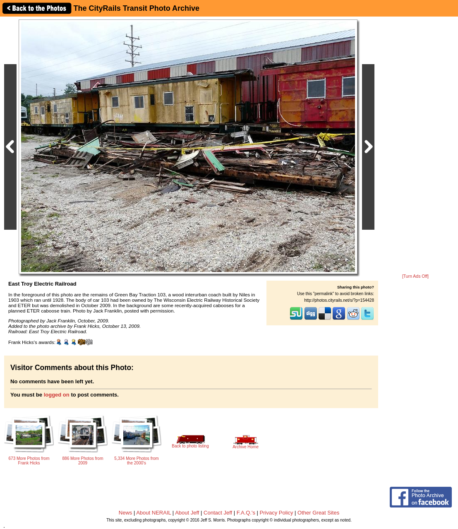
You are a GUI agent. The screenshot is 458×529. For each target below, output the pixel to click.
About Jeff (187, 513)
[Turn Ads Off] (415, 276)
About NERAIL (153, 513)
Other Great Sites (318, 513)
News (125, 513)
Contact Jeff (218, 513)
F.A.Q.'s (246, 513)
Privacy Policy (276, 513)
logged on (57, 395)
